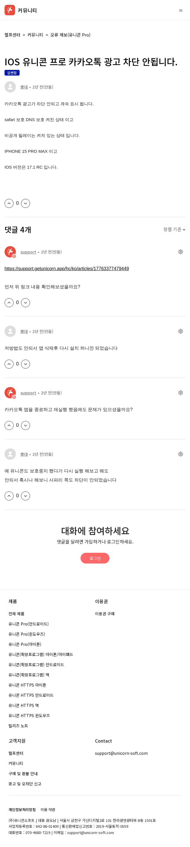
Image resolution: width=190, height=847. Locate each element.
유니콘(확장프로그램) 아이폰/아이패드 (41, 654)
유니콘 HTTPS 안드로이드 (31, 695)
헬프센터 (12, 35)
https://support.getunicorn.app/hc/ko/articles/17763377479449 (67, 268)
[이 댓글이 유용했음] (9, 302)
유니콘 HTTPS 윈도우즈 (29, 715)
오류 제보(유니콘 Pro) (70, 35)
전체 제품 (16, 613)
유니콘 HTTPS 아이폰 (27, 685)
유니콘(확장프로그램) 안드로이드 (36, 664)
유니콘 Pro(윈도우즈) (27, 634)
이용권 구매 (105, 613)
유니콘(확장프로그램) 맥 (29, 675)
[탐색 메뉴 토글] (181, 10)
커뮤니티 (35, 35)
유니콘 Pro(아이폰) (25, 644)
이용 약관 (48, 809)
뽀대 (24, 87)
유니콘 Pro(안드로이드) (29, 624)
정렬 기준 (174, 229)
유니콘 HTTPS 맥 (24, 705)
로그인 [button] (95, 558)
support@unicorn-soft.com (121, 753)
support (28, 252)
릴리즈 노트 (18, 725)
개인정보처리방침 (22, 809)
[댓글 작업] (180, 252)
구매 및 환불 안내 (23, 773)
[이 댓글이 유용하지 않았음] (25, 302)
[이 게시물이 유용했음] (9, 203)
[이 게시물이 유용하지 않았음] (25, 203)
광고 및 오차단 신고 (25, 783)
